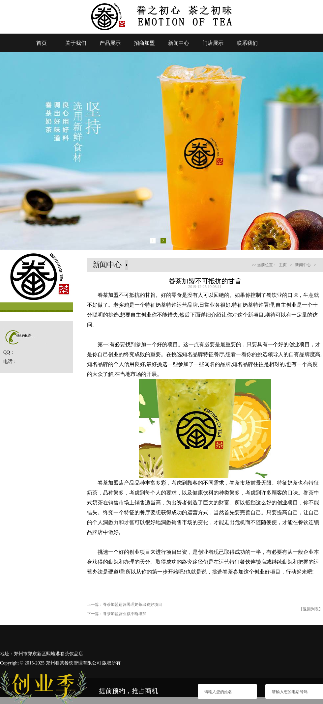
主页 (283, 265)
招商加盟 (144, 43)
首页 (41, 43)
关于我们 (75, 43)
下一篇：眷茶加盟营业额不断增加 (116, 613)
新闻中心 (178, 43)
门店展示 (212, 43)
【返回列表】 (311, 609)
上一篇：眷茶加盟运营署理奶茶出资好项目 (124, 604)
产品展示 (110, 43)
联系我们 (247, 43)
